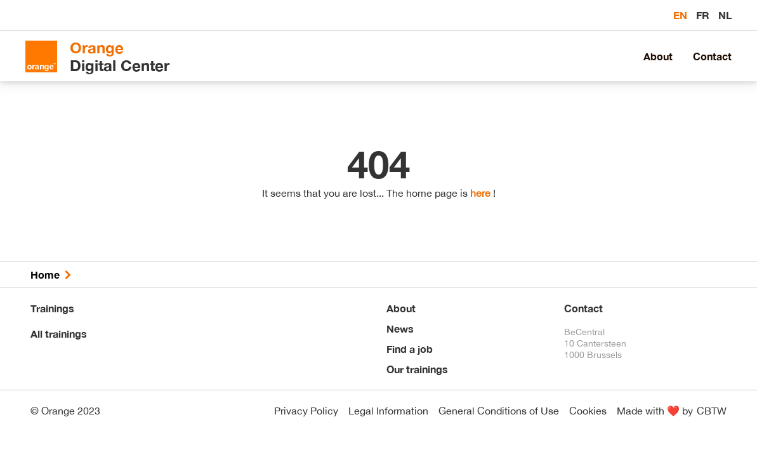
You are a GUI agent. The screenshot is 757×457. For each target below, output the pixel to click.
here (480, 193)
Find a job (409, 349)
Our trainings (417, 369)
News (400, 328)
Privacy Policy (306, 410)
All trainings (58, 334)
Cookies (588, 410)
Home (45, 274)
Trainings (52, 308)
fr (704, 15)
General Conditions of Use (498, 410)
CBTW (712, 410)
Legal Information (388, 410)
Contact (712, 56)
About (658, 56)
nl (725, 15)
